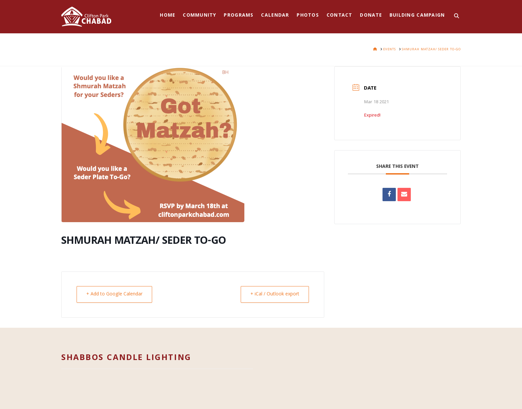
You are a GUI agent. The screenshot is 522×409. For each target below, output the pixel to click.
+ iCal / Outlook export (274, 294)
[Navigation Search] (454, 16)
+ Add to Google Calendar (114, 294)
